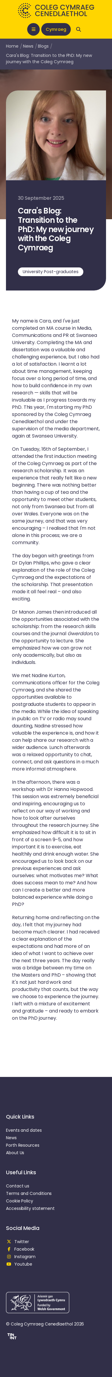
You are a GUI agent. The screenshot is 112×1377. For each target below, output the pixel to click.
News (28, 46)
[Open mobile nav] (33, 29)
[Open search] (78, 29)
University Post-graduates (51, 272)
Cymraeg (56, 29)
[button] (11, 1337)
